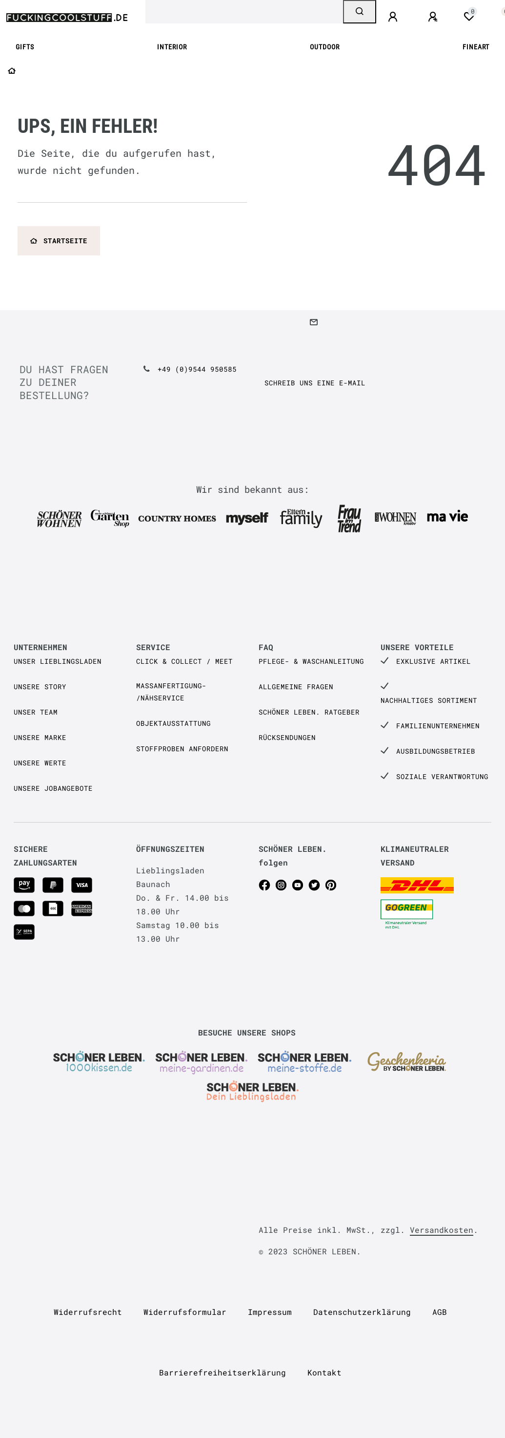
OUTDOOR (325, 47)
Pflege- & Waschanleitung (311, 661)
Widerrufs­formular (184, 1312)
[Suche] (359, 11)
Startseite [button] (58, 240)
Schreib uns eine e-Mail (314, 382)
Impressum (270, 1312)
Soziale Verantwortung (442, 776)
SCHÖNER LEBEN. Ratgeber (309, 712)
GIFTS (25, 47)
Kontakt (324, 1372)
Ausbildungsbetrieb (435, 751)
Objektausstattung (173, 723)
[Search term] (244, 11)
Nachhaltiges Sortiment (429, 700)
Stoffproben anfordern (182, 748)
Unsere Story (40, 686)
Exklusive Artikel (433, 661)
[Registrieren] (434, 17)
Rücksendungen (287, 737)
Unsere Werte (40, 762)
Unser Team (36, 712)
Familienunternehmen (438, 725)
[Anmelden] (394, 17)
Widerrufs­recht (88, 1312)
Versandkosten (441, 1230)
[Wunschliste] (468, 16)
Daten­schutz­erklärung (362, 1312)
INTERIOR (172, 47)
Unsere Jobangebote (53, 788)
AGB (439, 1312)
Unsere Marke (40, 737)
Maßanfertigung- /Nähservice (171, 691)
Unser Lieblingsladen (57, 661)
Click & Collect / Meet (184, 661)
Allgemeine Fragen (296, 686)
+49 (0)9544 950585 (197, 369)
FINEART (476, 47)
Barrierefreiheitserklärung (222, 1372)
